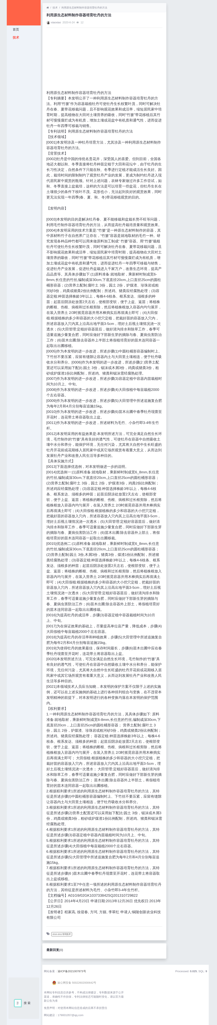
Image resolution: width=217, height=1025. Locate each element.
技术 (15, 37)
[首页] (47, 8)
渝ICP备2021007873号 (72, 971)
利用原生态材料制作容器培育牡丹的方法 (84, 7)
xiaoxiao (56, 22)
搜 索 (27, 1003)
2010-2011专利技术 (61, 934)
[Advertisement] (24, 105)
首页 (15, 29)
